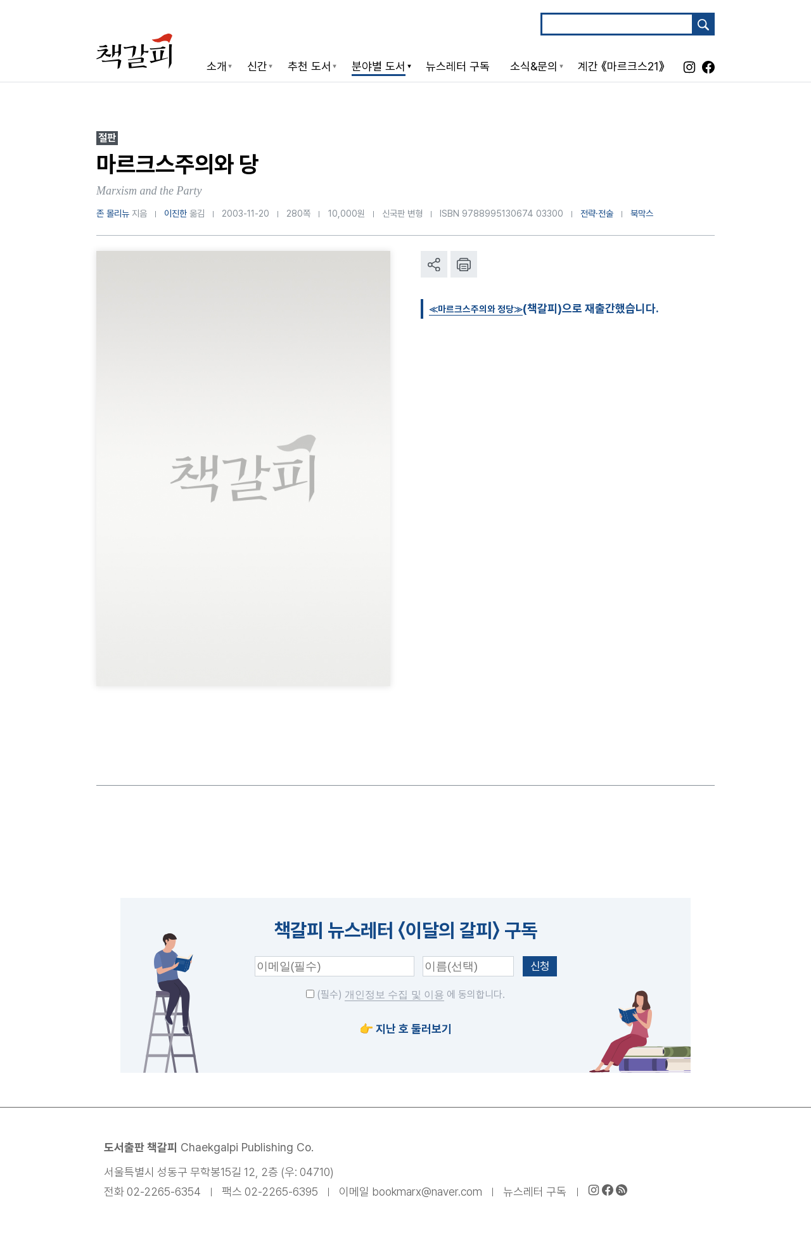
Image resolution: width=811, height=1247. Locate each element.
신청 (540, 966)
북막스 (641, 213)
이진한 (175, 213)
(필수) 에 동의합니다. (405, 994)
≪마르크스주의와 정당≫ (487, 308)
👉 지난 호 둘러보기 (405, 1028)
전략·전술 (596, 213)
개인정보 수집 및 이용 (394, 994)
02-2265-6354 (164, 1191)
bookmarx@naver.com (427, 1191)
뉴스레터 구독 (534, 1191)
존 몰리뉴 (112, 213)
